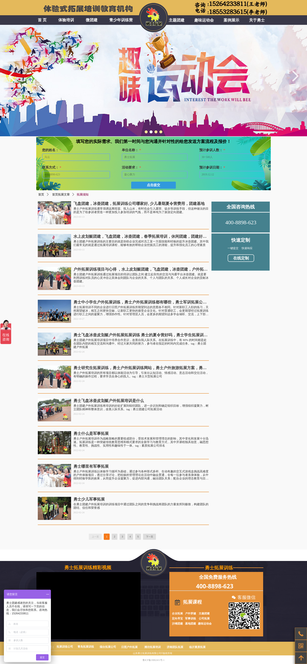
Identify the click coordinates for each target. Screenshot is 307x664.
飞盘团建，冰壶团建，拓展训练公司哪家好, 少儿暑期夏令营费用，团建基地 (139, 203)
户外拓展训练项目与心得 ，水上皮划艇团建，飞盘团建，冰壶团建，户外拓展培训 (140, 269)
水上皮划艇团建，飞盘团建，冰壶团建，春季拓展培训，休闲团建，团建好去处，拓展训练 (140, 236)
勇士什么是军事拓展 (91, 433)
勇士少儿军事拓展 (89, 499)
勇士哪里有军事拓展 (91, 466)
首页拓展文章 (61, 194)
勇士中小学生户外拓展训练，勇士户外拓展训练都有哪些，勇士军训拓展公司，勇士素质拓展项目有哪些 (138, 302)
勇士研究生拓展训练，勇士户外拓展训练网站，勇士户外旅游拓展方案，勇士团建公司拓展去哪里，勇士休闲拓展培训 (140, 368)
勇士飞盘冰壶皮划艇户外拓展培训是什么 (108, 400)
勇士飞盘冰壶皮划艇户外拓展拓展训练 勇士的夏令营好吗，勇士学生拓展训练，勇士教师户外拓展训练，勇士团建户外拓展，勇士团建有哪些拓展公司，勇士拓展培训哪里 (140, 335)
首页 (41, 194)
